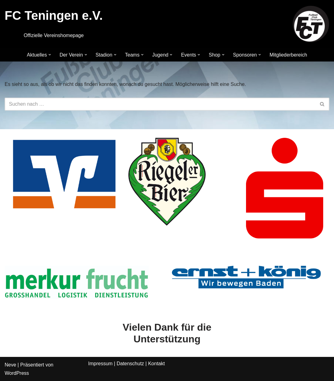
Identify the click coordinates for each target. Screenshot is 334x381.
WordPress (17, 373)
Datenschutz (130, 363)
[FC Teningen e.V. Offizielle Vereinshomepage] (310, 24)
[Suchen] (160, 104)
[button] (49, 54)
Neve (10, 364)
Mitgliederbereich (288, 54)
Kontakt (156, 363)
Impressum (100, 363)
